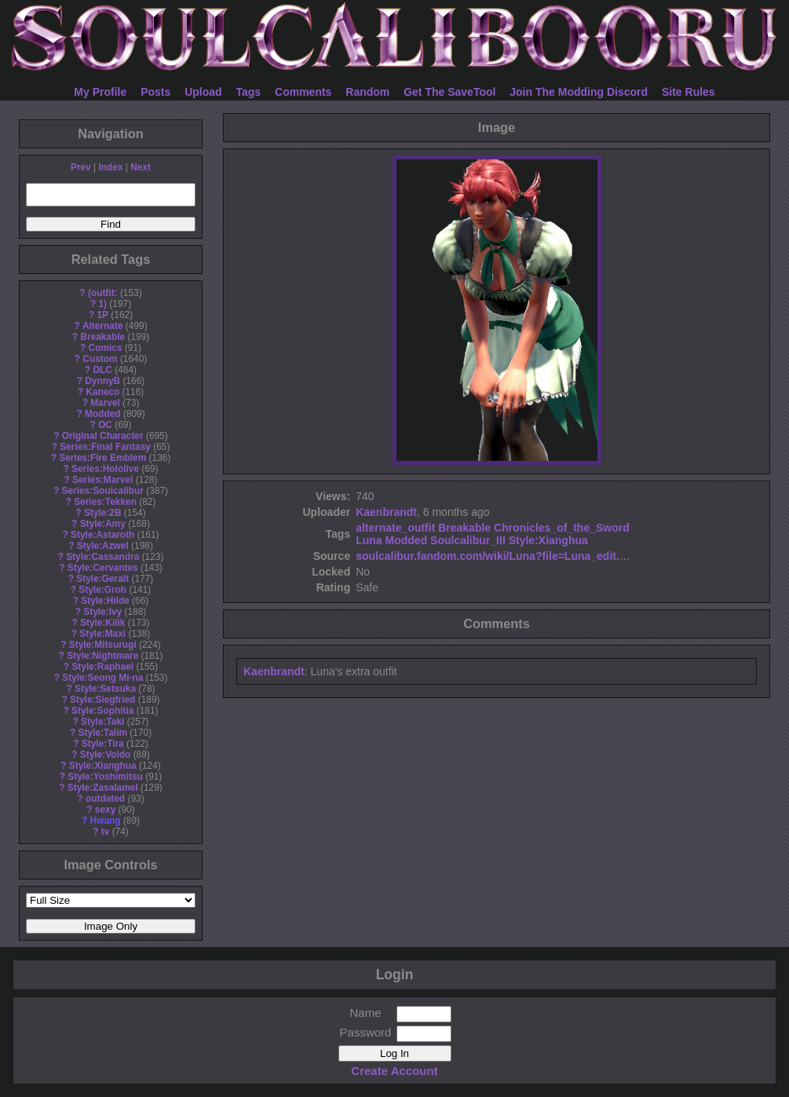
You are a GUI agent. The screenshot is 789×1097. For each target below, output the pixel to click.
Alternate (102, 325)
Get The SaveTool (449, 92)
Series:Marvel (102, 479)
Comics (105, 347)
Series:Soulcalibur (103, 490)
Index (110, 167)
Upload (202, 92)
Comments (303, 92)
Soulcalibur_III (468, 540)
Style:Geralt (102, 578)
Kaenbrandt (386, 512)
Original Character (103, 435)
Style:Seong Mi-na (102, 677)
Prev (81, 167)
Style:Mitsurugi (103, 644)
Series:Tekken (105, 501)
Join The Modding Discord (579, 92)
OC (105, 424)
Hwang (105, 820)
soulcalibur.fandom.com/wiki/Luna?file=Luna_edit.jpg (496, 556)
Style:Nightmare (102, 655)
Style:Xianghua (103, 765)
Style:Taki (102, 721)
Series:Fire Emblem (102, 457)
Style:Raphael (102, 666)
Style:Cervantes (103, 567)
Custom (99, 358)
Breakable (102, 336)
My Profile (100, 92)
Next (140, 167)
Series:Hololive (105, 468)
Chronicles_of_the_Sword (562, 527)
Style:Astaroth (102, 534)
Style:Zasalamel (103, 787)
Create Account (394, 1070)
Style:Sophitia (102, 710)
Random (367, 92)
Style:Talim (102, 732)
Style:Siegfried (102, 699)
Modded (103, 413)
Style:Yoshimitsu (105, 776)
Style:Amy (103, 523)
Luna (369, 540)
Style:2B (103, 512)
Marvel (105, 402)
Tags (248, 92)
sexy (105, 809)
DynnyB (102, 380)
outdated (105, 798)
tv (105, 831)
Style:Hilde (105, 600)
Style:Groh (102, 589)
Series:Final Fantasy (105, 446)
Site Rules (688, 92)
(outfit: (103, 292)
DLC (102, 369)
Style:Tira (103, 743)
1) (102, 303)
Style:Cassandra (102, 556)
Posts (155, 92)
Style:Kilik (103, 622)
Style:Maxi (102, 633)
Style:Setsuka (105, 688)
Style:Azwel (103, 545)
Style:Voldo (105, 754)
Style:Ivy (102, 611)
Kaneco (102, 391)
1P (102, 314)
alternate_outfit (395, 527)
